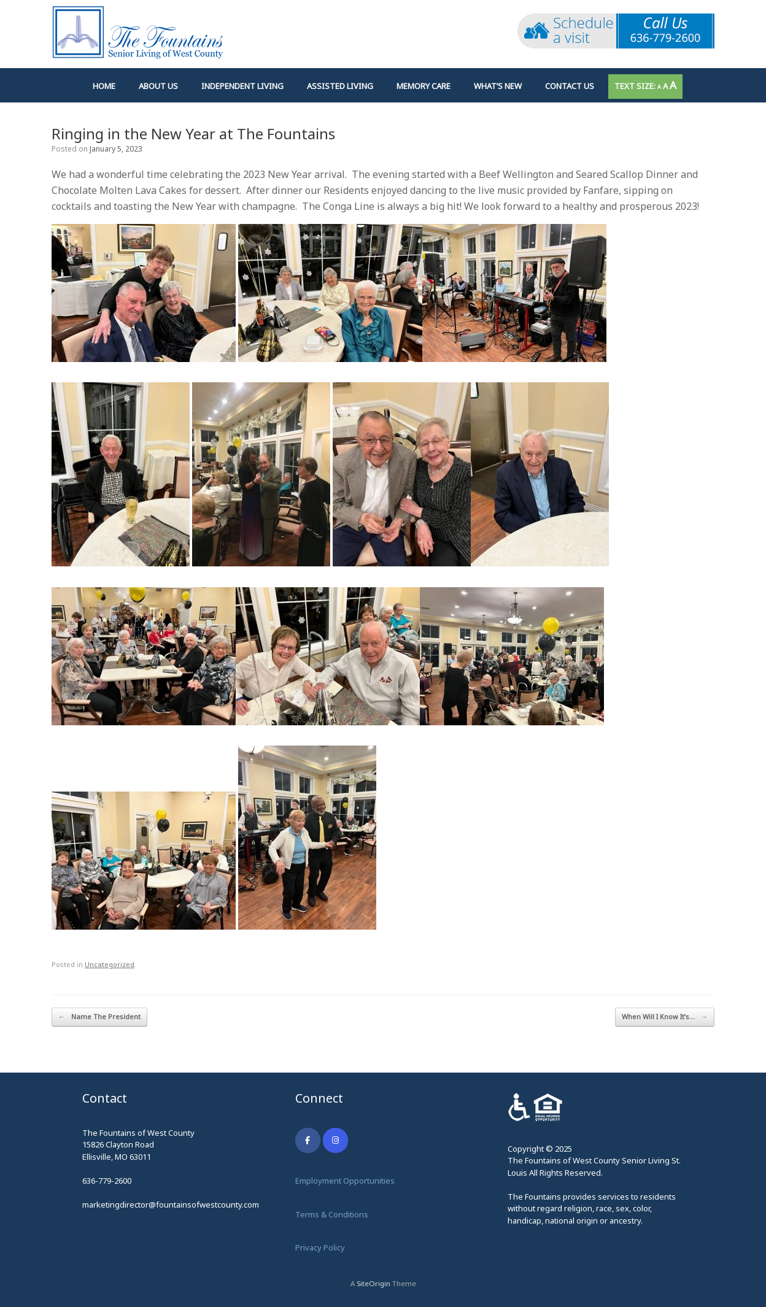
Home (104, 85)
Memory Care (424, 85)
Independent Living (242, 85)
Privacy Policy (320, 1247)
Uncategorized (109, 964)
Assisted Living (340, 85)
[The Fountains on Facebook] (307, 1140)
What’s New (498, 85)
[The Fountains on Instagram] (335, 1140)
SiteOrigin (373, 1283)
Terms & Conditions (331, 1214)
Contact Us (569, 85)
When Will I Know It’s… (665, 1017)
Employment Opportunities (345, 1180)
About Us (158, 85)
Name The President (99, 1017)
